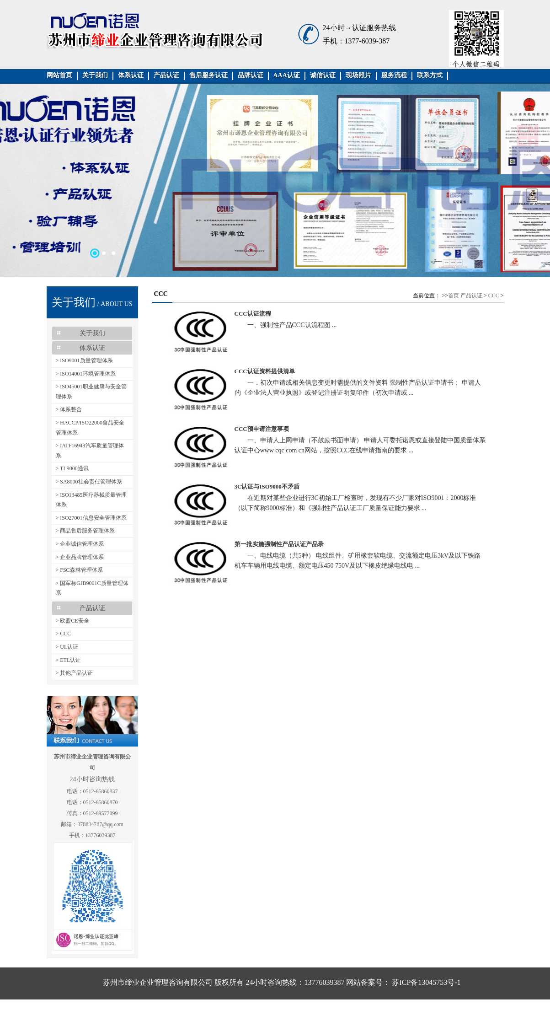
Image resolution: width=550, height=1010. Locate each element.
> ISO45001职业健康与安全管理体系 (91, 391)
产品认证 (471, 295)
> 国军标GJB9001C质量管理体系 (92, 588)
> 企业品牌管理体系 (80, 557)
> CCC (63, 633)
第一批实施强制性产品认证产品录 (279, 544)
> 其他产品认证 (74, 673)
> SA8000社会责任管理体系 (89, 481)
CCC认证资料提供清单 (265, 371)
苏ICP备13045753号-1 (425, 982)
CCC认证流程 (253, 313)
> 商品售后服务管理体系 (85, 530)
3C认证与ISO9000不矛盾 (267, 486)
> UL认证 (67, 647)
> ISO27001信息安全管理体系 (91, 518)
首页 (453, 295)
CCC (493, 295)
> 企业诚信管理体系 (80, 544)
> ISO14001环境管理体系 (86, 374)
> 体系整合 (69, 409)
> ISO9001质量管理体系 (84, 360)
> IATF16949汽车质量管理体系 (90, 450)
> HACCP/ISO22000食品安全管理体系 (90, 427)
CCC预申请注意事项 (262, 428)
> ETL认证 (68, 660)
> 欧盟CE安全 (72, 621)
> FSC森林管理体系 (79, 570)
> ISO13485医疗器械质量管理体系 (91, 500)
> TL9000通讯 (72, 468)
